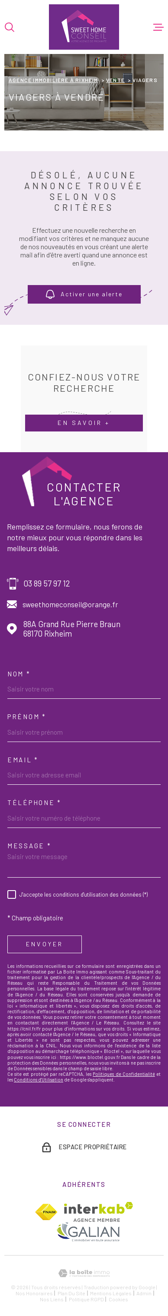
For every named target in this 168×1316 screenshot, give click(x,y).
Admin (144, 1293)
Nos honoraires (34, 1293)
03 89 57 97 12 (46, 583)
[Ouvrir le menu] (158, 27)
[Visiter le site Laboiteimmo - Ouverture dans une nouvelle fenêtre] (84, 1273)
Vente (115, 80)
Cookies (118, 1299)
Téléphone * (34, 802)
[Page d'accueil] (84, 27)
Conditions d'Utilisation (38, 1079)
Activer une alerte (84, 294)
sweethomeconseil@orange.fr (70, 604)
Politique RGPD (86, 1299)
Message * (29, 846)
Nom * (19, 674)
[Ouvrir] (9, 27)
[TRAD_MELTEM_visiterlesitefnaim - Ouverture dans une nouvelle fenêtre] (46, 1212)
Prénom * (26, 716)
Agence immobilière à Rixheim (53, 80)
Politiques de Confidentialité (124, 1074)
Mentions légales (111, 1293)
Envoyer (44, 944)
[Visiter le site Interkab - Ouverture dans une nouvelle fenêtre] (98, 1212)
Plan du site (71, 1293)
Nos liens (52, 1299)
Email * (23, 760)
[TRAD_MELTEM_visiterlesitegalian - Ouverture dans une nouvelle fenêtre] (88, 1231)
